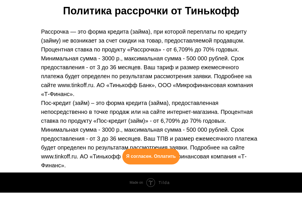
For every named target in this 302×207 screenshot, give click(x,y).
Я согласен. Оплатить (151, 156)
